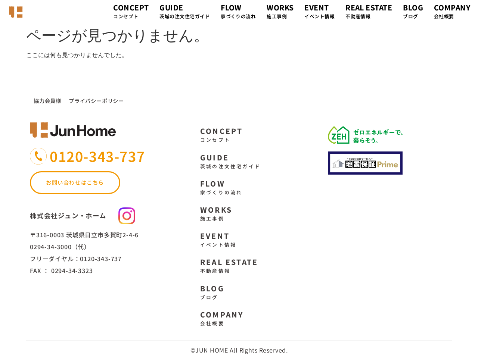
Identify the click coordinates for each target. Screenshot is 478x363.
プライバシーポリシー (96, 100)
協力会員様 (47, 100)
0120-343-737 (97, 156)
